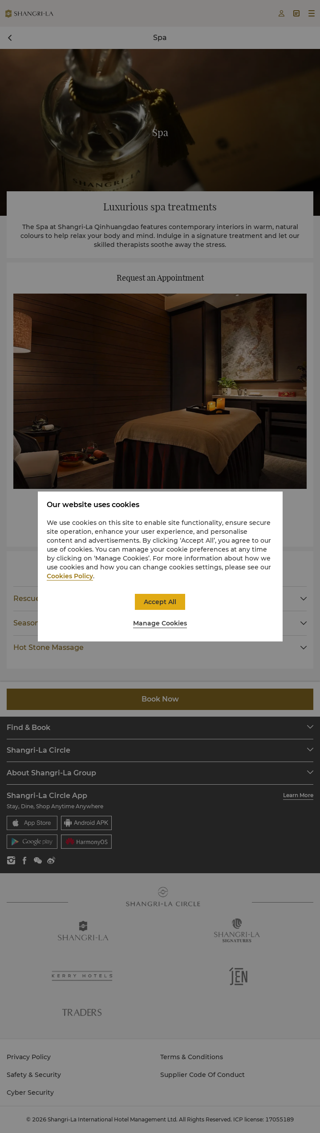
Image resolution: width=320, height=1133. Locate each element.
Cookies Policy (70, 576)
